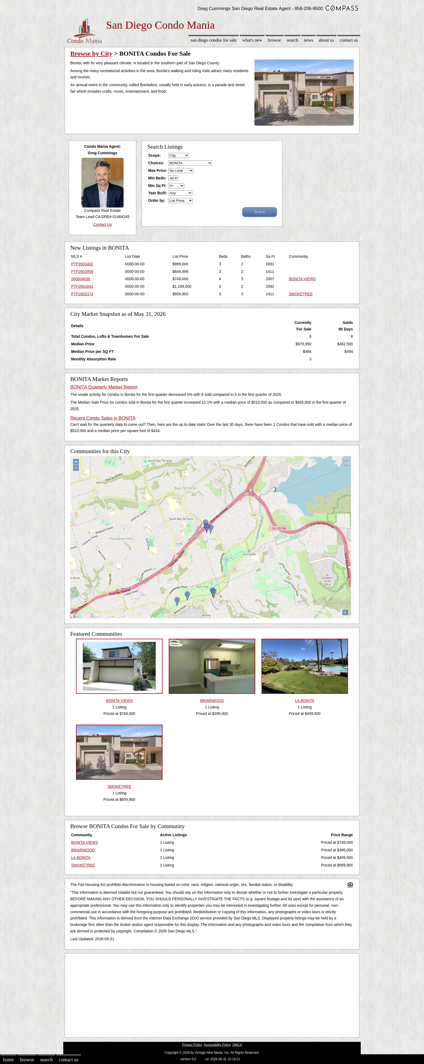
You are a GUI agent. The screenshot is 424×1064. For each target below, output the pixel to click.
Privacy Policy (192, 1045)
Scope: (154, 155)
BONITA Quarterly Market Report (103, 387)
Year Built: (157, 193)
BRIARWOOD (83, 850)
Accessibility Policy (217, 1045)
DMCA (237, 1045)
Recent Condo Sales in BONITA (102, 418)
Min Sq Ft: (157, 185)
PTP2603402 (82, 264)
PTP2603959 (82, 271)
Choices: (156, 163)
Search (292, 40)
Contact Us (349, 40)
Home (8, 1059)
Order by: (156, 200)
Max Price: (157, 170)
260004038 (80, 279)
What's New (252, 40)
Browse (274, 40)
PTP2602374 (82, 294)
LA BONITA (80, 857)
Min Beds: (157, 178)
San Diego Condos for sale (214, 40)
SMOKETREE (301, 294)
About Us (326, 40)
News (308, 40)
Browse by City (91, 53)
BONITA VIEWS (302, 279)
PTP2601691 (82, 286)
